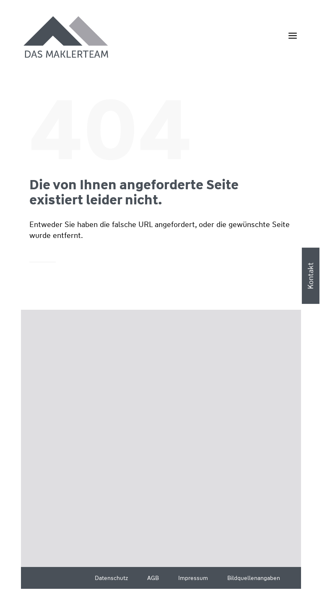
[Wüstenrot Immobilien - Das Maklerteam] (66, 37)
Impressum (193, 578)
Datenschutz (111, 578)
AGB (153, 578)
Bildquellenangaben (253, 578)
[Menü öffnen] (292, 35)
